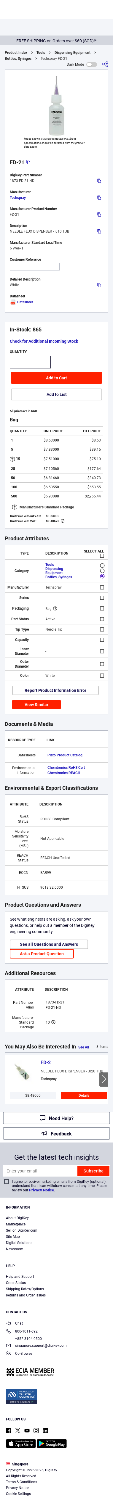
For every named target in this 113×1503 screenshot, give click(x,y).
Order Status (16, 1283)
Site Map (13, 1237)
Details (84, 1095)
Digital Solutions (19, 1243)
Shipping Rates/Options (25, 1289)
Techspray (18, 198)
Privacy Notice (41, 1190)
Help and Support (20, 1277)
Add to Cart (56, 378)
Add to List (57, 394)
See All (83, 1047)
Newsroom (14, 1249)
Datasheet (21, 302)
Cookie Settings (18, 1494)
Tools (40, 53)
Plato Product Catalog (64, 755)
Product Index (16, 53)
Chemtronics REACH (63, 773)
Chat (14, 1324)
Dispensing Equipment (72, 53)
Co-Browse (19, 1354)
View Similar (36, 704)
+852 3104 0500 (24, 1339)
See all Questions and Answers (49, 944)
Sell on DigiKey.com (21, 1230)
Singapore (17, 1464)
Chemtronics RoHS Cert (66, 768)
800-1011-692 (22, 1332)
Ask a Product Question (42, 953)
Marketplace (16, 1224)
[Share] (105, 64)
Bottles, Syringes (18, 59)
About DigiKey (17, 1218)
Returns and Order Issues (26, 1295)
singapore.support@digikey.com (36, 1346)
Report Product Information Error (55, 690)
